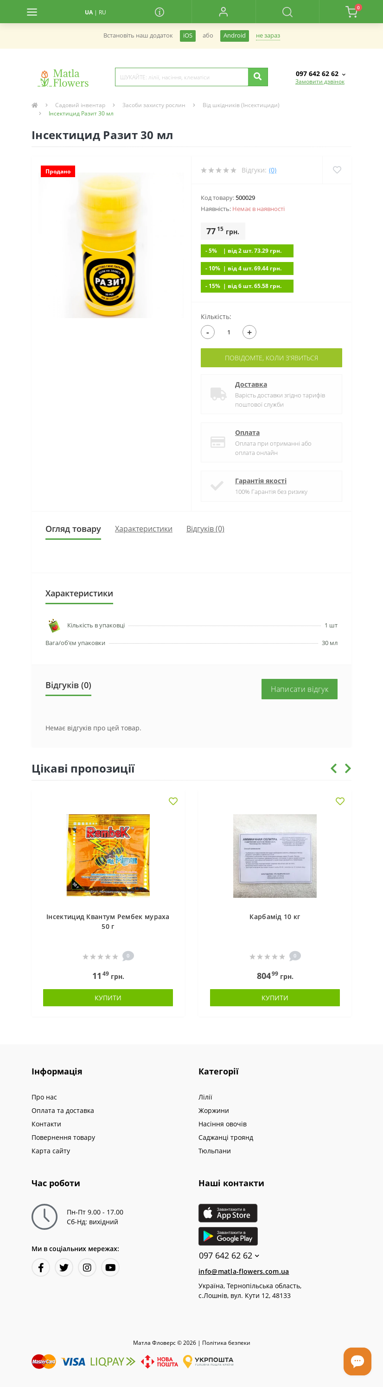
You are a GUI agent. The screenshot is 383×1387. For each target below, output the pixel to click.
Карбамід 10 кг (274, 916)
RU (102, 12)
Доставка (251, 384)
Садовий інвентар (80, 105)
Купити (108, 997)
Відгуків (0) (205, 529)
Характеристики (143, 529)
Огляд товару (73, 528)
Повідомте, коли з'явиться (271, 357)
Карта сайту (51, 1150)
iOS (187, 35)
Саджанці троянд (225, 1137)
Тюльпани (214, 1150)
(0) (272, 170)
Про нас (44, 1097)
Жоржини (213, 1110)
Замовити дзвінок (320, 81)
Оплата (247, 432)
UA (89, 12)
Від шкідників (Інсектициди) (241, 105)
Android (234, 35)
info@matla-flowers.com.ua (243, 1271)
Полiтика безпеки (226, 1343)
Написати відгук (300, 689)
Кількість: (216, 316)
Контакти (46, 1123)
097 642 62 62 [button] (229, 1255)
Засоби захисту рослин (153, 105)
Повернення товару (63, 1137)
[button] (223, 11)
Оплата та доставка (63, 1110)
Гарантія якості (261, 480)
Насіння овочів (222, 1123)
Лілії (205, 1097)
